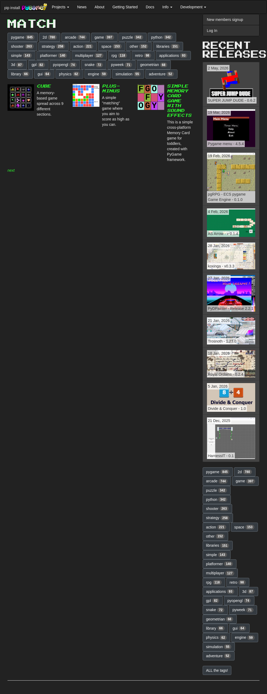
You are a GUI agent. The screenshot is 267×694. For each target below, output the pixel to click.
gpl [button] (38, 65)
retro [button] (143, 55)
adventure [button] (161, 74)
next (11, 170)
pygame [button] (23, 37)
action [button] (83, 46)
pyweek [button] (121, 65)
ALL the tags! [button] (217, 670)
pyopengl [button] (65, 65)
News (82, 7)
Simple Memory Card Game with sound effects (179, 101)
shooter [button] (22, 46)
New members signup (225, 19)
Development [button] (193, 7)
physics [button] (69, 74)
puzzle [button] (132, 37)
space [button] (111, 46)
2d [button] (50, 37)
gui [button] (44, 74)
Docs (150, 7)
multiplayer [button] (89, 55)
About (100, 7)
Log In (212, 30)
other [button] (138, 46)
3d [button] (17, 65)
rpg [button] (119, 55)
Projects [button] (60, 7)
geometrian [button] (153, 65)
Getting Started (125, 7)
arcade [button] (76, 37)
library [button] (20, 74)
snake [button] (94, 65)
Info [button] (167, 7)
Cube (44, 86)
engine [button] (97, 74)
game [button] (104, 37)
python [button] (162, 37)
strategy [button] (53, 46)
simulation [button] (128, 74)
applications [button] (173, 55)
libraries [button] (168, 46)
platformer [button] (53, 55)
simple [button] (21, 55)
